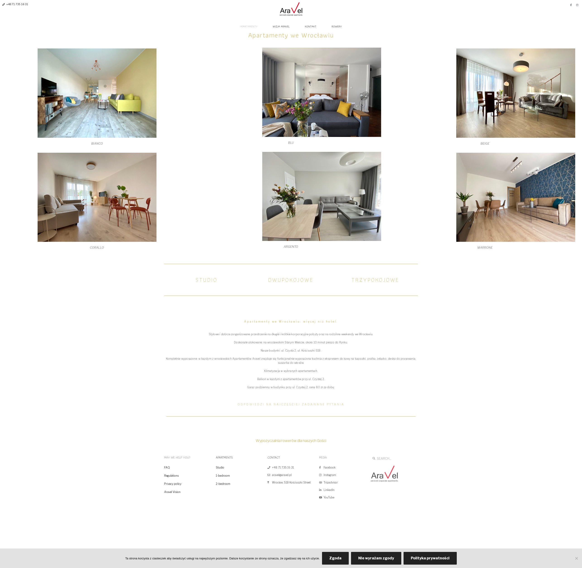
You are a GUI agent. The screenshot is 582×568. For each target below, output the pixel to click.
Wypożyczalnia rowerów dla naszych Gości (291, 441)
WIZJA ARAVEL (281, 26)
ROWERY (337, 26)
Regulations (171, 475)
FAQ (167, 467)
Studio (220, 467)
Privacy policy (172, 483)
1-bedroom (223, 475)
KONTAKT (310, 26)
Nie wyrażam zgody (376, 558)
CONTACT (273, 457)
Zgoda (335, 558)
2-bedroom (223, 483)
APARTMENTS (224, 457)
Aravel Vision (172, 492)
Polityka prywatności (430, 558)
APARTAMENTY (248, 26)
